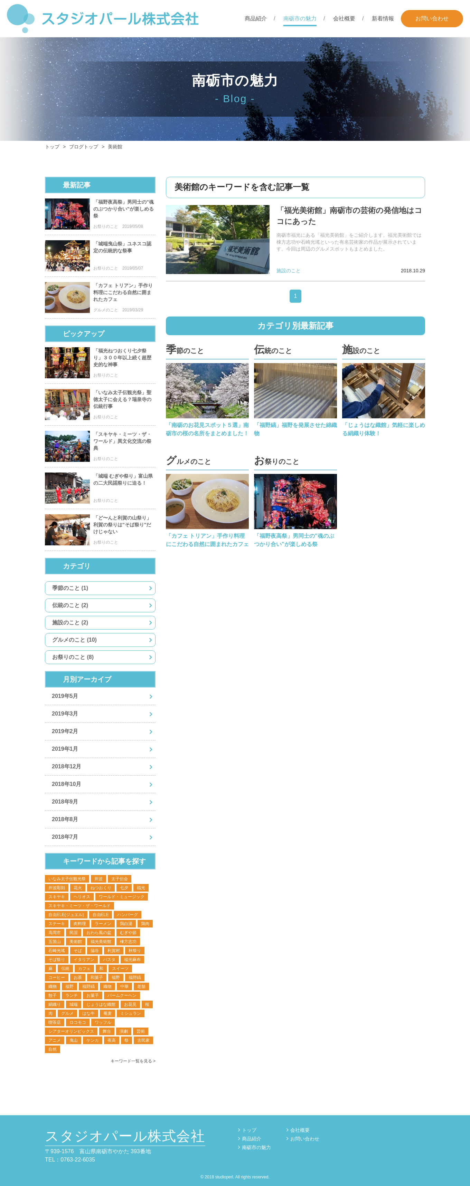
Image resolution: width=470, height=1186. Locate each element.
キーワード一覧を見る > (133, 1061)
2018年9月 (65, 802)
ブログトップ (83, 146)
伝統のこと (273, 349)
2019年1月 (65, 749)
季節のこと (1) (70, 588)
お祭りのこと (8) (73, 657)
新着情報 (383, 18)
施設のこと (361, 349)
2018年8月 (65, 819)
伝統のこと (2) (70, 605)
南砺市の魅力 (300, 18)
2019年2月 (65, 731)
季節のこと (185, 349)
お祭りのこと (276, 460)
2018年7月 (65, 837)
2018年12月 (66, 766)
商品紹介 (256, 18)
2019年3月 (65, 714)
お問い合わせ (432, 18)
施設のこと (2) (70, 622)
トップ (249, 1130)
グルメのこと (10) (74, 640)
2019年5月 (65, 696)
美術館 (115, 146)
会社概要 (344, 18)
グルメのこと (188, 460)
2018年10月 (66, 784)
